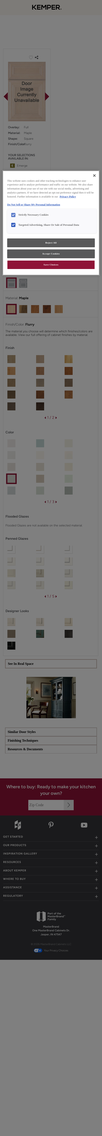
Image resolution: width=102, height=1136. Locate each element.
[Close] (94, 175)
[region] (51, 222)
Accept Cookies (51, 253)
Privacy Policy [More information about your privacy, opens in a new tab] (68, 196)
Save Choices (51, 264)
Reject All (51, 242)
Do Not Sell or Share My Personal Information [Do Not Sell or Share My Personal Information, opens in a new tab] (33, 204)
